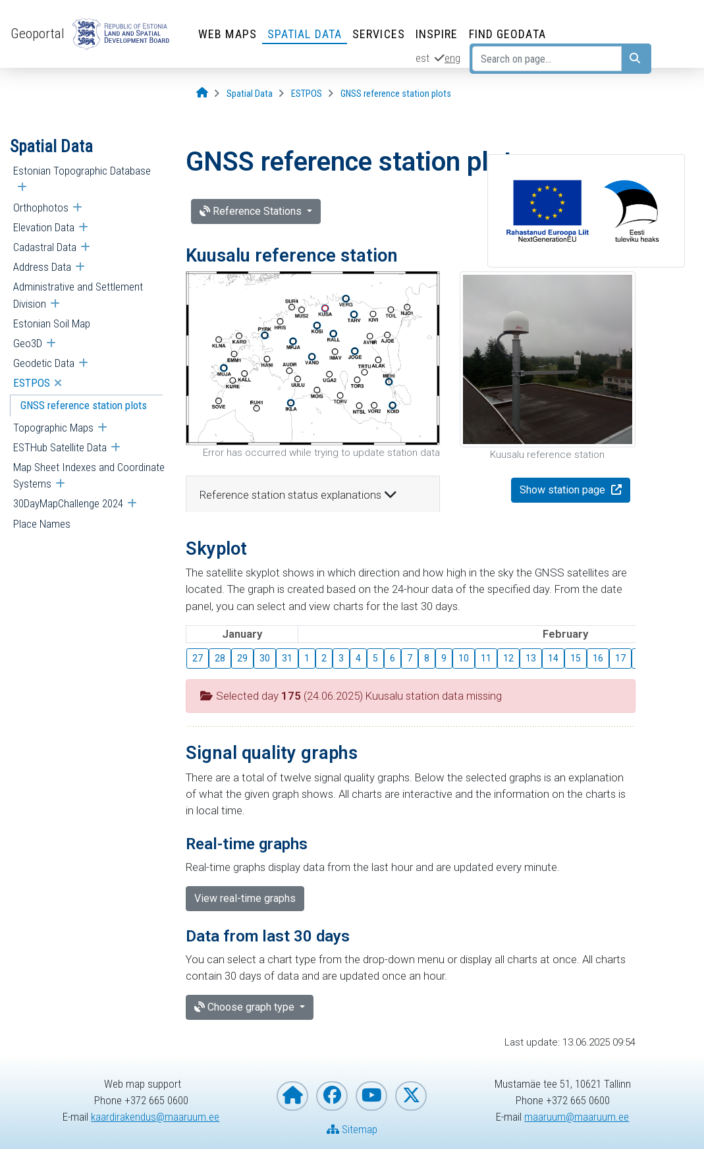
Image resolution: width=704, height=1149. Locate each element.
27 (197, 658)
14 (553, 658)
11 (486, 658)
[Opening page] (202, 93)
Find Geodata (507, 34)
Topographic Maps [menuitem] (53, 427)
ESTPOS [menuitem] (31, 382)
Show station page (564, 490)
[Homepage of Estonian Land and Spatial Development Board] (292, 1096)
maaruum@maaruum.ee (576, 1116)
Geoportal (38, 34)
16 (598, 658)
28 (220, 658)
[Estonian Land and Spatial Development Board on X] (411, 1096)
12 (508, 658)
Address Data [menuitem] (42, 266)
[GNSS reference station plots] (395, 93)
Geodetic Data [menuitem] (43, 363)
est (422, 58)
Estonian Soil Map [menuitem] (51, 323)
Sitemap (352, 1129)
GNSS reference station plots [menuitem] (83, 405)
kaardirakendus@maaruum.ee (155, 1116)
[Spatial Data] (250, 93)
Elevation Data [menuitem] (43, 227)
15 (575, 658)
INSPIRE (437, 34)
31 (287, 658)
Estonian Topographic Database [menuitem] (82, 170)
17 (620, 658)
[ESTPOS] (306, 93)
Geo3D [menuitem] (27, 343)
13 (531, 658)
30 (264, 658)
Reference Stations (252, 211)
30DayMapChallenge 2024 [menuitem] (68, 503)
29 (242, 658)
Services (378, 34)
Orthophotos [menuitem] (40, 207)
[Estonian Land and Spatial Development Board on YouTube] (371, 1096)
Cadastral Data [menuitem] (44, 247)
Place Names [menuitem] (41, 523)
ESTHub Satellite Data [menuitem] (60, 447)
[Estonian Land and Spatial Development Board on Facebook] (332, 1096)
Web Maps (227, 34)
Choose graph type (245, 1007)
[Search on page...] (547, 58)
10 (463, 658)
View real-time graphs (245, 898)
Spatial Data (304, 34)
